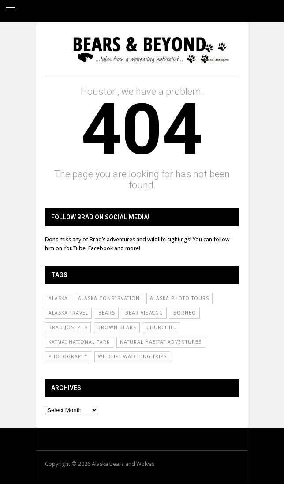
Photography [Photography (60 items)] (68, 357)
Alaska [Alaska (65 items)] (58, 298)
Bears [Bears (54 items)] (106, 313)
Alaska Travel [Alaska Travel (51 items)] (68, 313)
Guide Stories (57, 33)
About (176, 33)
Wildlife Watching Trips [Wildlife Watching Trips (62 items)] (132, 357)
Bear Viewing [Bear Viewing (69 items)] (144, 313)
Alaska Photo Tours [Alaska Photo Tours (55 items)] (179, 298)
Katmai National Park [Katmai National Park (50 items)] (79, 342)
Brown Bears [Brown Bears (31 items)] (116, 327)
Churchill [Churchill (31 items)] (161, 327)
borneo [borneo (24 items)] (184, 313)
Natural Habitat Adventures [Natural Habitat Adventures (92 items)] (161, 342)
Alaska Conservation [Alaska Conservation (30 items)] (109, 298)
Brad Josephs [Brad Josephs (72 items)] (68, 327)
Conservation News (122, 33)
